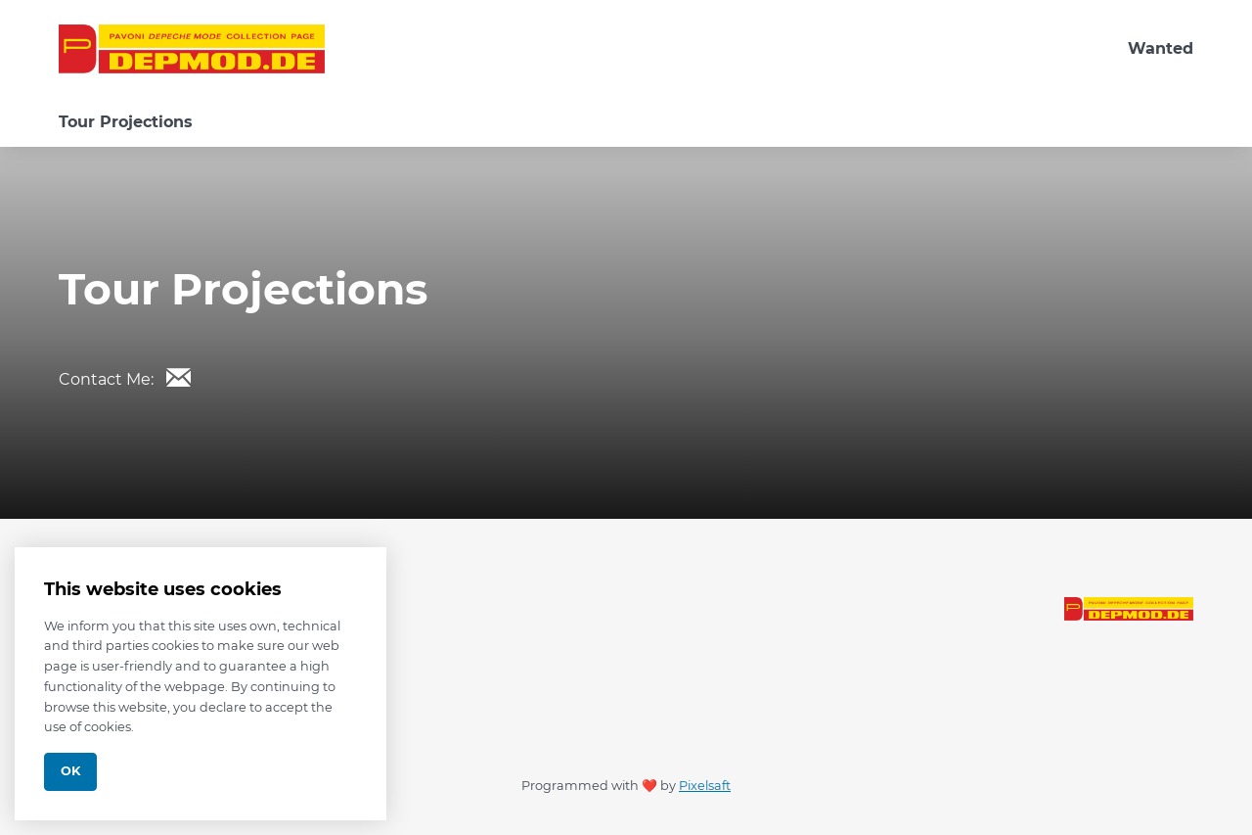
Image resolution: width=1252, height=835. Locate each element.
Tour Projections (126, 122)
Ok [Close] (70, 771)
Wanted (1160, 48)
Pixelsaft (705, 785)
